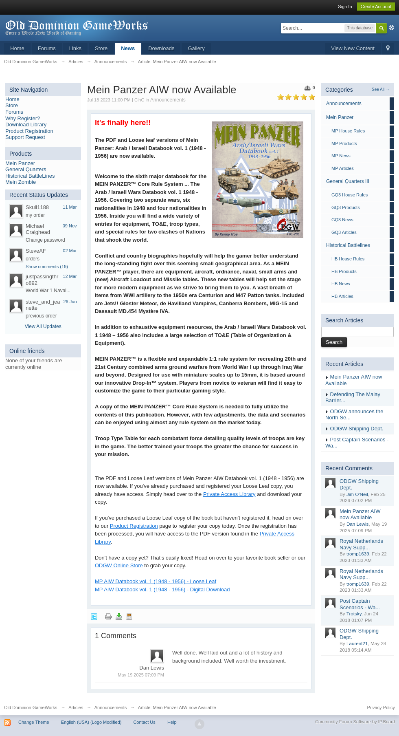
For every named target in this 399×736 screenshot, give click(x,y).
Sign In (345, 6)
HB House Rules (347, 258)
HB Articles (342, 296)
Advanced (391, 27)
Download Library (25, 124)
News (128, 48)
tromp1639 (357, 553)
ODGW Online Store (119, 565)
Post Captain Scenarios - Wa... (360, 604)
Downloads (161, 48)
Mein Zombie (20, 182)
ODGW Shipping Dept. (357, 428)
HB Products (344, 271)
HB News (340, 283)
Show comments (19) (47, 266)
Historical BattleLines (30, 176)
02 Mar (70, 250)
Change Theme (33, 722)
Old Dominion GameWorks (30, 707)
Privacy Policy (381, 707)
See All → (381, 89)
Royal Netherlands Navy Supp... (361, 544)
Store (101, 48)
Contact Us (144, 722)
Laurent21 (357, 643)
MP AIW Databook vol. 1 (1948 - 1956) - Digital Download (162, 589)
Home (17, 48)
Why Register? (22, 118)
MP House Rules (348, 130)
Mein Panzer (20, 163)
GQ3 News (342, 219)
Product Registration (29, 131)
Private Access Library (229, 494)
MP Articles (342, 168)
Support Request (25, 137)
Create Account (376, 6)
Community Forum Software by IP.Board (355, 721)
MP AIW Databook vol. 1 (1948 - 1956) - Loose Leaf (155, 581)
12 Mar (70, 276)
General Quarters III (347, 181)
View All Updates (43, 326)
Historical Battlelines (348, 245)
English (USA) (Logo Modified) (91, 722)
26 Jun (70, 301)
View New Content (353, 48)
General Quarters (25, 169)
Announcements (168, 100)
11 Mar (70, 207)
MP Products (344, 143)
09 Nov (70, 225)
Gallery (196, 48)
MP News (341, 155)
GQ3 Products (345, 207)
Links (75, 48)
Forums (47, 48)
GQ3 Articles (344, 232)
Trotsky (354, 613)
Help (172, 722)
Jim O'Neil (357, 494)
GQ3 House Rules (349, 194)
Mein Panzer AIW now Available (360, 514)
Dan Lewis (357, 524)
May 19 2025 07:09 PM (141, 674)
